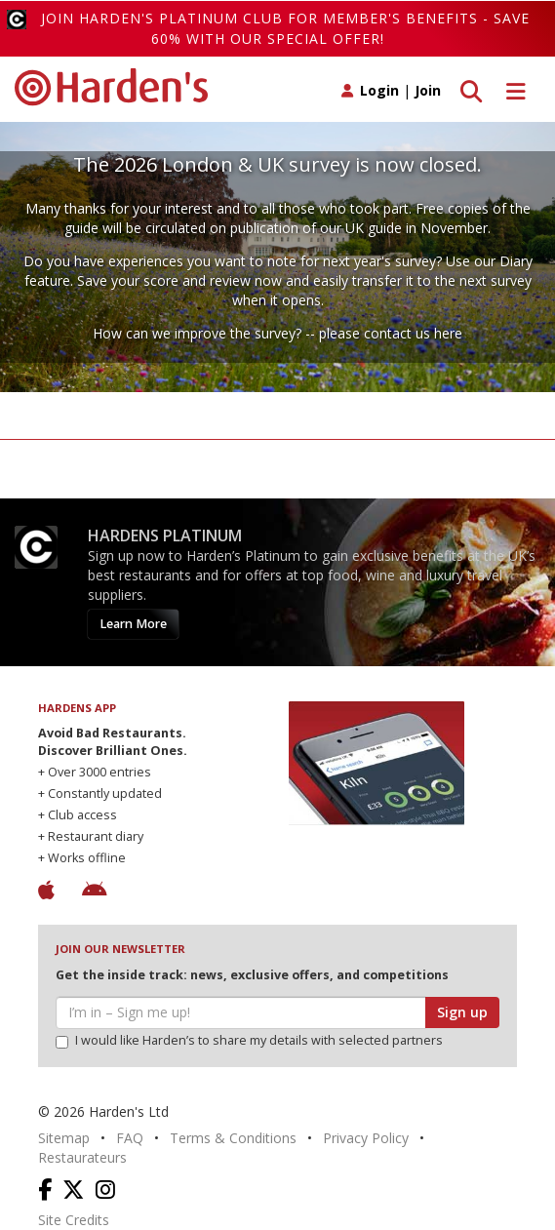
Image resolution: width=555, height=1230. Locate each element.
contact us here (413, 333)
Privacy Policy (366, 1138)
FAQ (129, 1138)
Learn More (133, 623)
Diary (516, 261)
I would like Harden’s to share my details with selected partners (249, 1040)
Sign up (462, 1012)
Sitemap (64, 1138)
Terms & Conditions (233, 1138)
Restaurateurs (82, 1157)
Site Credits (73, 1219)
